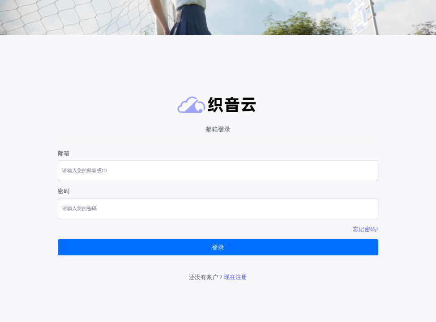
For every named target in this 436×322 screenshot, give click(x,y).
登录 (218, 247)
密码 (63, 191)
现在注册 (235, 277)
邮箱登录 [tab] (218, 129)
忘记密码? (366, 229)
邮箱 (63, 153)
